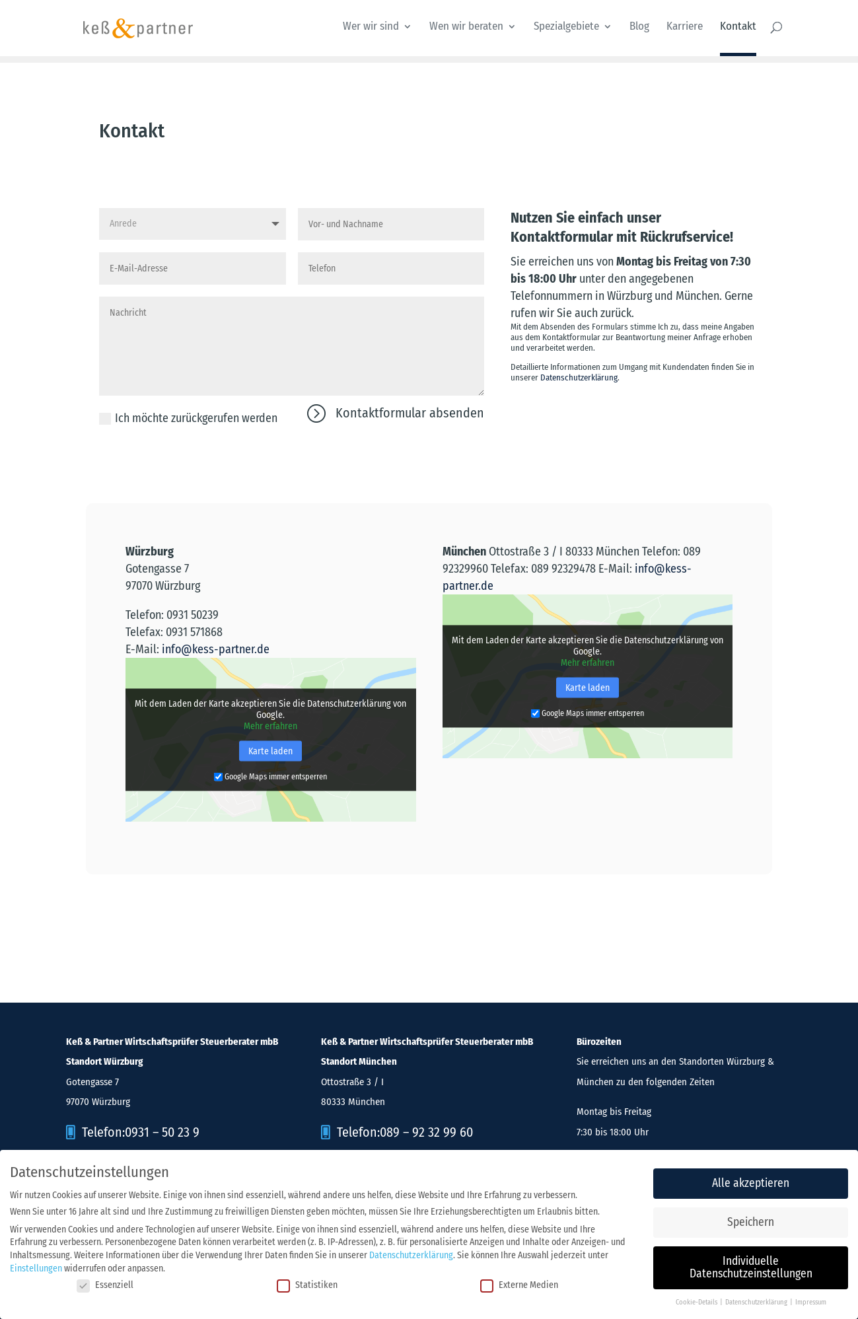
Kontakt (738, 27)
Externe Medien (519, 1281)
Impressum (810, 1298)
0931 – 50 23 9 (162, 1132)
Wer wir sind (371, 27)
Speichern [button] (750, 1218)
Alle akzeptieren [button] (750, 1179)
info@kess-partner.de (215, 649)
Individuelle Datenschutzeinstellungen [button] (751, 1263)
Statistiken (307, 1281)
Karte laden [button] (270, 751)
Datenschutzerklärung (579, 377)
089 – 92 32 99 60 (426, 1132)
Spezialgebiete (566, 27)
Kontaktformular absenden (410, 413)
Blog (639, 27)
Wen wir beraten (466, 27)
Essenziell (105, 1281)
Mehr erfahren (270, 726)
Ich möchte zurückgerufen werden (188, 418)
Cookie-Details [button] (697, 1298)
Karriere (684, 27)
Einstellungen (36, 1263)
